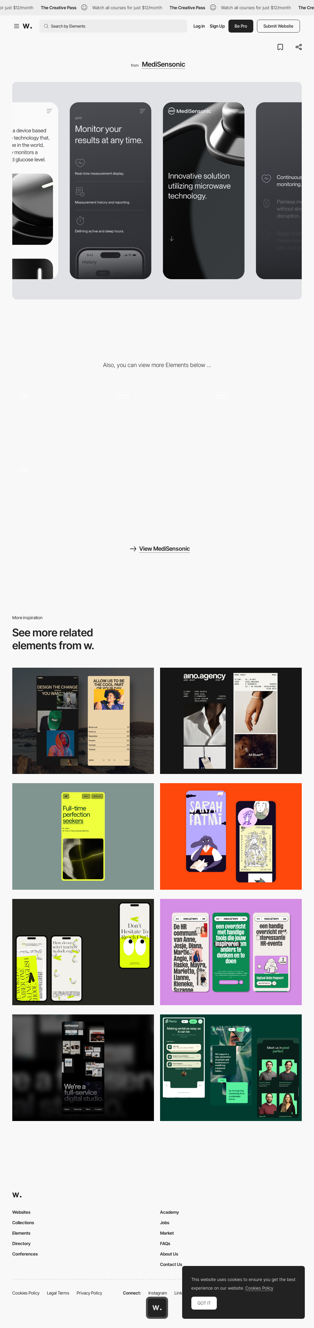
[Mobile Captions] (231, 1067)
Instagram (157, 1292)
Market (167, 1233)
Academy (169, 1212)
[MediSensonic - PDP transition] (157, 420)
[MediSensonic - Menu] (58, 495)
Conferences (25, 1253)
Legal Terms (58, 1292)
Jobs (164, 1222)
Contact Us (171, 1264)
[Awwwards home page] (157, 1308)
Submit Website (278, 26)
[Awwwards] (27, 26)
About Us (169, 1253)
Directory (21, 1243)
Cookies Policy (26, 1292)
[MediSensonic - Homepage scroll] (58, 420)
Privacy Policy (89, 1292)
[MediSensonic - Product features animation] (255, 420)
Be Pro (241, 26)
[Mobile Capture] (231, 836)
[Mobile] (231, 721)
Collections (23, 1222)
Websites (21, 1212)
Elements (21, 1233)
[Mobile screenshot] (83, 721)
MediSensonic (163, 64)
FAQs (165, 1243)
